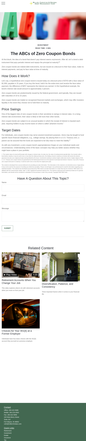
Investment (7, 433)
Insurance (7, 438)
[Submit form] (7, 228)
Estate (6, 435)
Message (5, 208)
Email (4, 195)
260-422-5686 (13, 410)
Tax (5, 440)
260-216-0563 (14, 412)
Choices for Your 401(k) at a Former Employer (17, 332)
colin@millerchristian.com (12, 424)
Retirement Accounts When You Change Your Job (19, 281)
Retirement (7, 431)
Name (4, 182)
